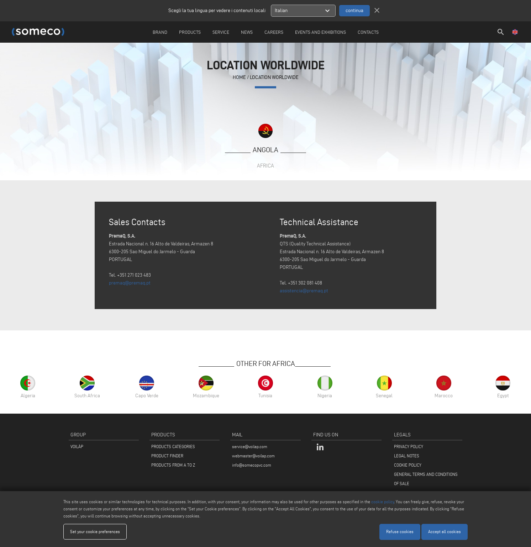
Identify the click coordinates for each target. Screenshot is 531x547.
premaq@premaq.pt (130, 283)
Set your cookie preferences (95, 531)
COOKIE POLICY (407, 465)
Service (220, 32)
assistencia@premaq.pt (304, 290)
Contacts (368, 32)
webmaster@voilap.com (253, 455)
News (247, 32)
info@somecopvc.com (251, 465)
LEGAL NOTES (406, 455)
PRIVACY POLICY (408, 446)
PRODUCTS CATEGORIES (173, 446)
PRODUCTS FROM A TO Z (173, 465)
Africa (265, 166)
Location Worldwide (274, 77)
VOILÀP (76, 446)
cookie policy (382, 501)
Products (190, 32)
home (239, 77)
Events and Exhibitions (320, 32)
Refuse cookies (400, 531)
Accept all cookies (444, 531)
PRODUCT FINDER (167, 455)
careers (273, 32)
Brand (160, 32)
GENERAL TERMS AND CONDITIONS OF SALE (426, 479)
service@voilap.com (249, 446)
